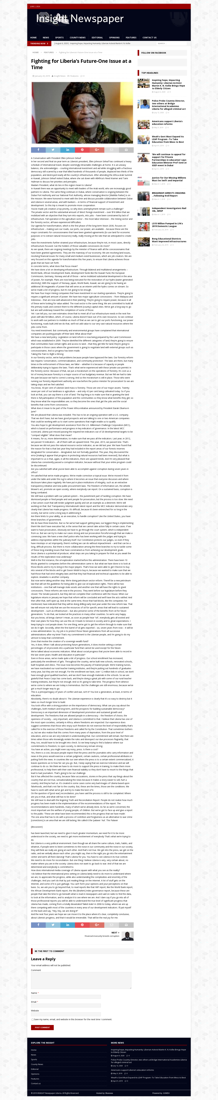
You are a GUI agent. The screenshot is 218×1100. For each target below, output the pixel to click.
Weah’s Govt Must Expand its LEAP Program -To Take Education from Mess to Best (168, 139)
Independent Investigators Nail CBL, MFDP (169, 209)
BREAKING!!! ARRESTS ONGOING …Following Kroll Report (168, 194)
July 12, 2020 (159, 112)
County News (78, 37)
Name (34, 992)
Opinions (114, 37)
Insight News (60, 76)
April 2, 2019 (159, 169)
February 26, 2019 (161, 229)
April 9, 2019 (159, 145)
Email (34, 1001)
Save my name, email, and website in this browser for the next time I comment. (73, 1019)
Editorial (97, 37)
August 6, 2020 (159, 92)
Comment (36, 970)
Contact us (150, 37)
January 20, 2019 (42, 76)
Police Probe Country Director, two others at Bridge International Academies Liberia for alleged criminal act (169, 104)
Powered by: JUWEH (161, 1093)
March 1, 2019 (159, 184)
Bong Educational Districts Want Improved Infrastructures (169, 240)
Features (131, 37)
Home (33, 37)
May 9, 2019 (158, 127)
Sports (59, 37)
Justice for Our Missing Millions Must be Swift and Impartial (169, 179)
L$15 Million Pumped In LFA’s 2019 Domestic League (167, 225)
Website (35, 1010)
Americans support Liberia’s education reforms (167, 122)
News (46, 37)
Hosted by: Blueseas (104, 1093)
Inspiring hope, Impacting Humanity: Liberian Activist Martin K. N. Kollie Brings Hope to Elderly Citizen (168, 84)
